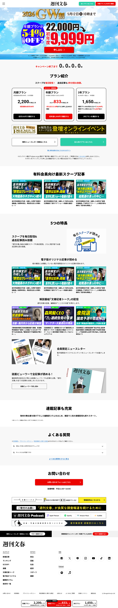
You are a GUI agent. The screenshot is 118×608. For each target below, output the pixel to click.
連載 (4, 568)
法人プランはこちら (87, 4)
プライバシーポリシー (26, 441)
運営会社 (93, 593)
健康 (32, 576)
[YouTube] (93, 558)
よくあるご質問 (70, 593)
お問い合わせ (7, 593)
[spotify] (62, 573)
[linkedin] (109, 558)
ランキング (7, 560)
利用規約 (15, 441)
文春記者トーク (8, 572)
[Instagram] (85, 558)
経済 (32, 568)
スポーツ (33, 572)
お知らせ (59, 593)
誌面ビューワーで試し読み (29, 386)
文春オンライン (82, 593)
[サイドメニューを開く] (3, 3)
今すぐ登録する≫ (37, 534)
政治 (32, 557)
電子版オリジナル (9, 576)
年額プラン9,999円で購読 (106, 4)
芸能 (32, 560)
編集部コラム (8, 580)
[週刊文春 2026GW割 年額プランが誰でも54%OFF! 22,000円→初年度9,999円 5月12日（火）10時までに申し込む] (59, 50)
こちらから (82, 156)
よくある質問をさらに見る (59, 459)
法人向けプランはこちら (83, 142)
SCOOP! (6, 564)
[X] (70, 558)
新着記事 (6, 557)
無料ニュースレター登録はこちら (34, 142)
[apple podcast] (70, 573)
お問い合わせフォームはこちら (59, 482)
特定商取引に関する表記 (41, 441)
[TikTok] (101, 558)
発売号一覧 (7, 583)
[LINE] (77, 558)
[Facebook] (62, 558)
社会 (32, 564)
